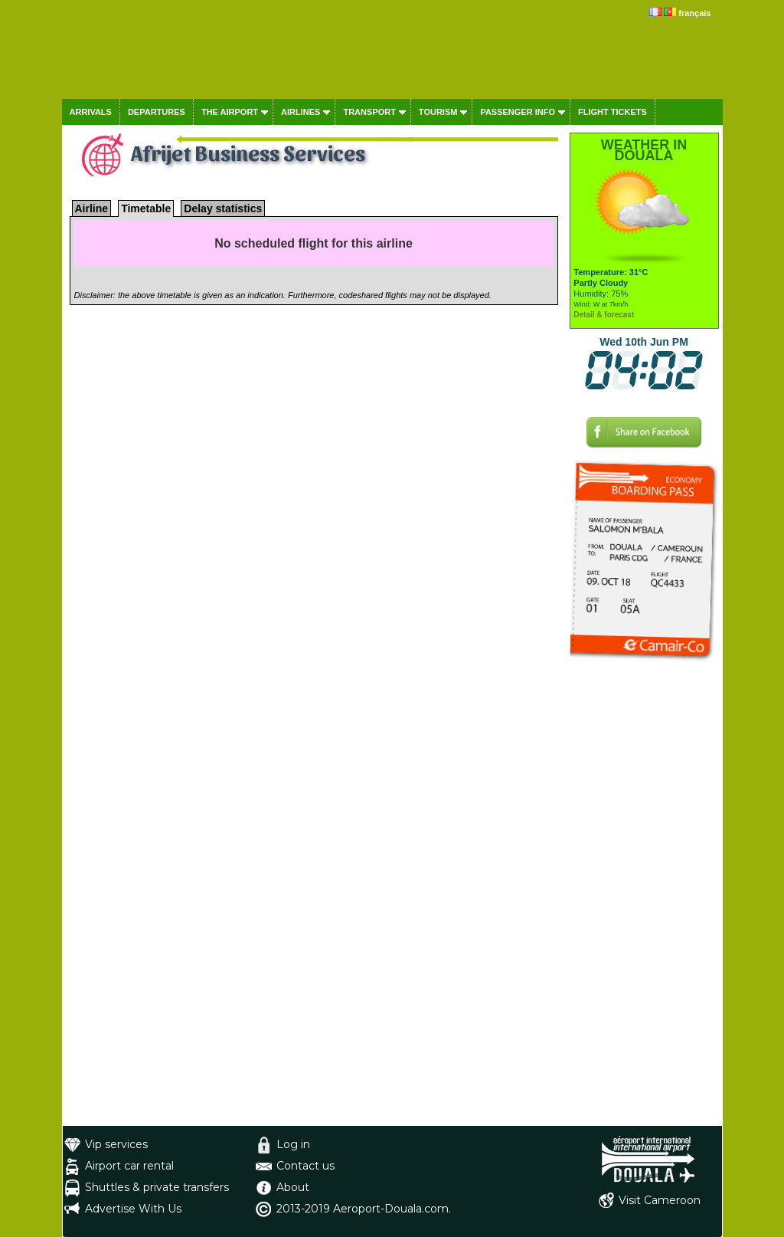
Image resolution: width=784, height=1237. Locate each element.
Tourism (438, 111)
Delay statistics (223, 208)
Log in (293, 1144)
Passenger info (517, 111)
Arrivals (91, 111)
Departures (156, 111)
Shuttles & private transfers (157, 1187)
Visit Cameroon (660, 1200)
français (694, 13)
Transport (369, 111)
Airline (92, 208)
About (292, 1187)
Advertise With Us (133, 1209)
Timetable (146, 208)
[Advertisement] (644, 896)
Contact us (305, 1166)
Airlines (300, 111)
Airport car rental (129, 1166)
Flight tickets (612, 111)
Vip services (116, 1144)
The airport (229, 111)
